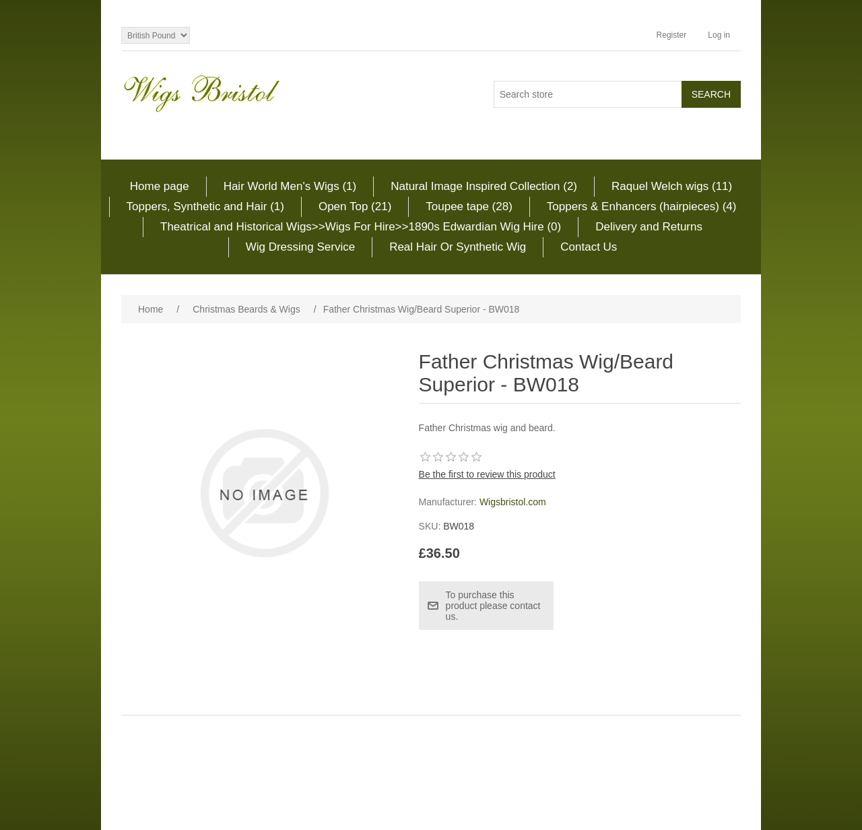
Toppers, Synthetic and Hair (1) (205, 206)
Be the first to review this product (487, 474)
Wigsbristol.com (512, 502)
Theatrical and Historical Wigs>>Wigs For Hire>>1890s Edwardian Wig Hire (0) (360, 226)
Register (672, 35)
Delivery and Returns (648, 226)
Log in (719, 35)
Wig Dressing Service (301, 247)
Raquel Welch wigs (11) (671, 186)
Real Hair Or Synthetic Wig (457, 247)
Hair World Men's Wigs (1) (290, 186)
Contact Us (588, 247)
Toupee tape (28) (469, 206)
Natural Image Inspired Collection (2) (484, 186)
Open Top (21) (355, 206)
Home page (159, 186)
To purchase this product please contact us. (493, 605)
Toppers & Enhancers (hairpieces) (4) (642, 206)
